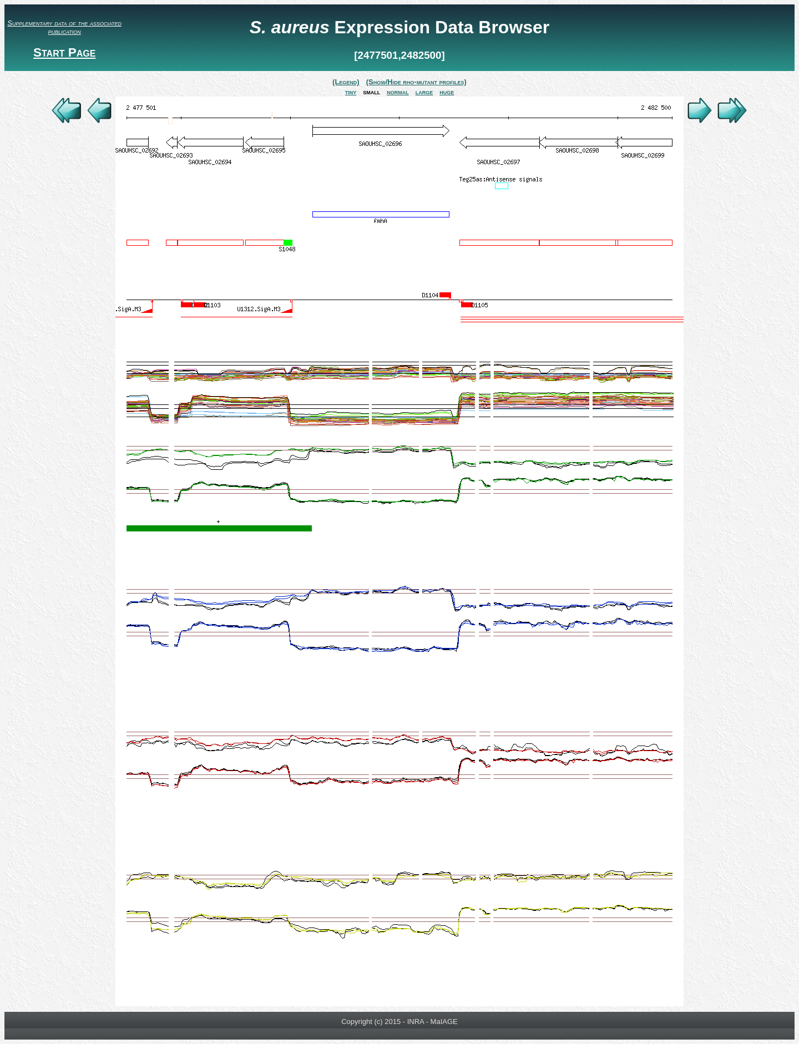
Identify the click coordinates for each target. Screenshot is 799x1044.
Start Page (64, 52)
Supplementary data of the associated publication (64, 27)
